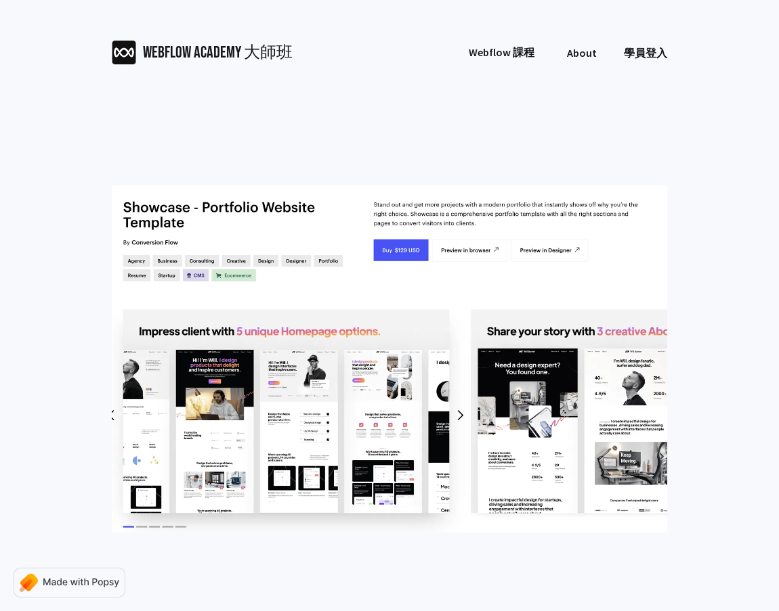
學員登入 (645, 53)
